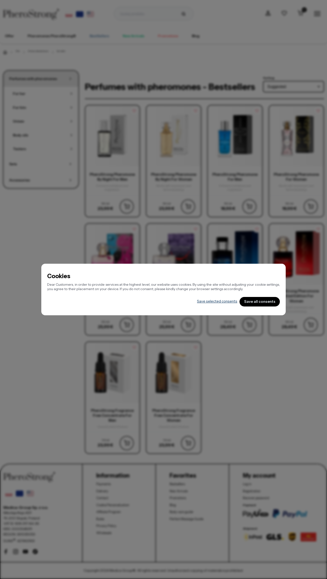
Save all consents (258, 301)
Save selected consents (213, 301)
